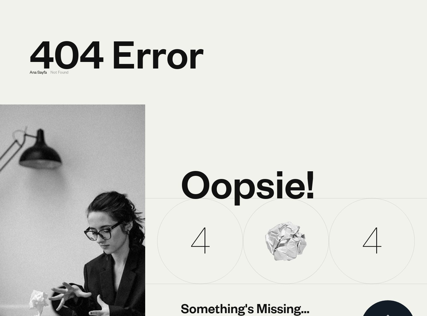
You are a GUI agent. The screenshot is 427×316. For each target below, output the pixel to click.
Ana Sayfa (38, 72)
